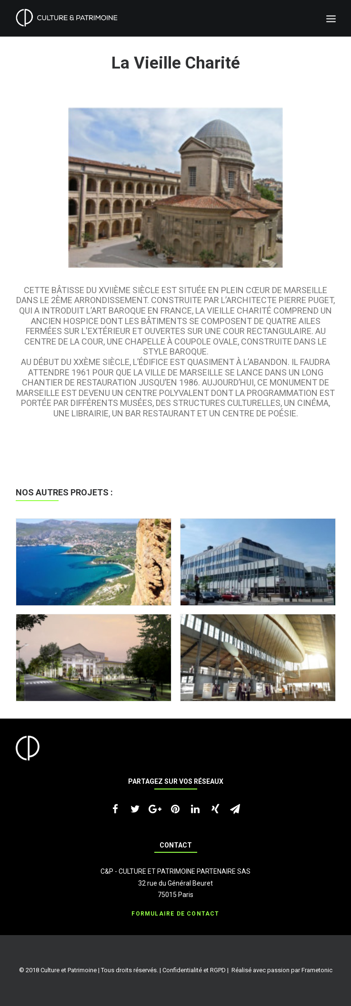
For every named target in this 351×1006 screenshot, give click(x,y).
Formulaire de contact (175, 913)
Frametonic (316, 970)
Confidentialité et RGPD (194, 970)
